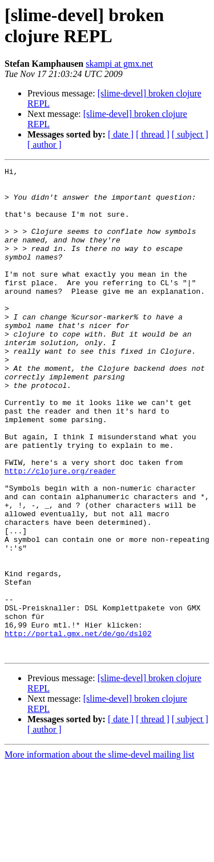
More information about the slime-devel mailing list (99, 852)
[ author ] (44, 144)
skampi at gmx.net (119, 63)
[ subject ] (190, 134)
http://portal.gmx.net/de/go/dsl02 (78, 727)
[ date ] (121, 134)
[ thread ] (152, 134)
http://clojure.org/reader (60, 532)
